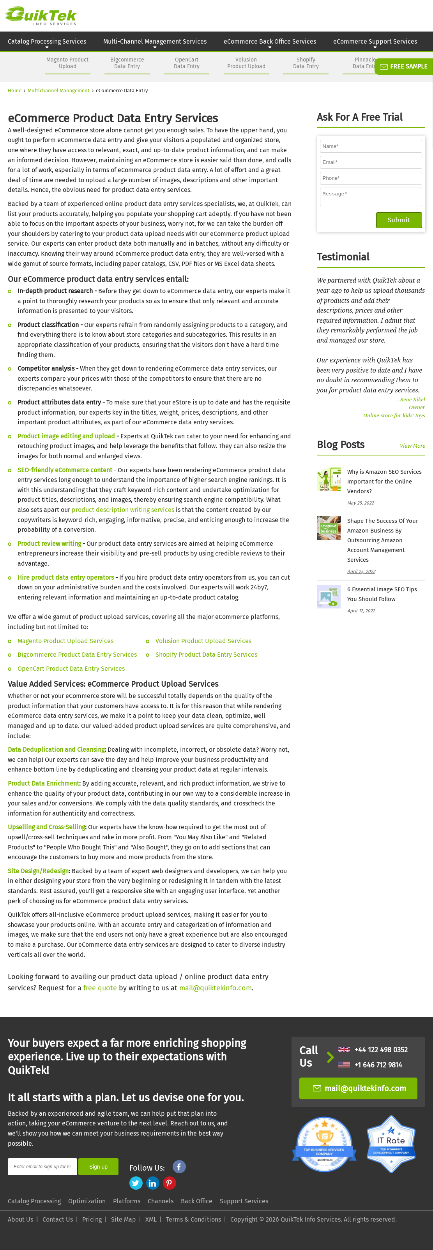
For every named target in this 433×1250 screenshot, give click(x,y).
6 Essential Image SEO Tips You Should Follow (382, 596)
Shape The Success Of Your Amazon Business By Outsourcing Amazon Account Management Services (382, 543)
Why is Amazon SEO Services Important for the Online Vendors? (384, 484)
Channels (160, 1201)
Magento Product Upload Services (65, 641)
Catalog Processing (34, 1201)
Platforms (126, 1201)
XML (151, 1219)
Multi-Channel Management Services (155, 44)
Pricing (92, 1219)
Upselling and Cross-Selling (46, 827)
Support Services (244, 1201)
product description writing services (123, 509)
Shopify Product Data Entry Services (206, 654)
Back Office (196, 1201)
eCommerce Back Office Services (270, 44)
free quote (100, 988)
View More (412, 448)
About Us (20, 1219)
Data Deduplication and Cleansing (56, 749)
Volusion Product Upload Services (203, 641)
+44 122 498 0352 (373, 1050)
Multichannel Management (59, 90)
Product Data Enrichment (43, 783)
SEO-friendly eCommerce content (65, 470)
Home (14, 90)
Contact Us (57, 1219)
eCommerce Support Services (375, 44)
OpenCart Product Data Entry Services (71, 668)
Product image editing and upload (66, 436)
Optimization (87, 1201)
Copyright (244, 1219)
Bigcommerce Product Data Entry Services (77, 654)
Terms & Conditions (193, 1219)
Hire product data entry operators (66, 577)
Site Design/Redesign (38, 871)
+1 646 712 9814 (370, 1065)
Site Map (123, 1219)
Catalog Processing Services (47, 44)
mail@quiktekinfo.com (215, 988)
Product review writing (49, 543)
